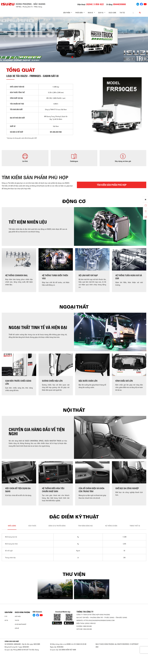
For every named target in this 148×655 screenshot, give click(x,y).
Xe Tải (6, 620)
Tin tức (122, 13)
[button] (72, 57)
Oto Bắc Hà (74, 654)
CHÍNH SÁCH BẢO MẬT (12, 641)
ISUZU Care (112, 13)
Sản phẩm (8, 612)
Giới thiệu (18, 616)
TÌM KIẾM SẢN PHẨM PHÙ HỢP (111, 184)
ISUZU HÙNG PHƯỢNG (22, 612)
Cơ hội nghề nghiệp (20, 624)
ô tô (6, 616)
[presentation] (6, 39)
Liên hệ (17, 628)
